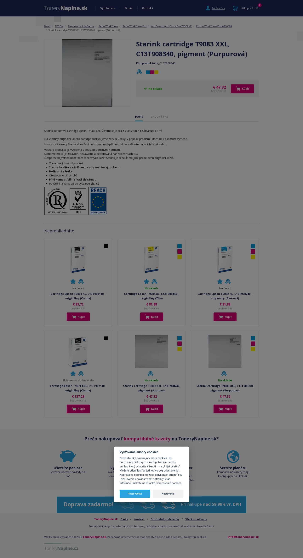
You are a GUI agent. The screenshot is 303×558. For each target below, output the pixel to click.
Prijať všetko (135, 493)
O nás (129, 8)
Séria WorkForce (108, 26)
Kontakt (147, 8)
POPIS (139, 116)
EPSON (59, 26)
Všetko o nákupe (196, 519)
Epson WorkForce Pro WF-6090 (214, 26)
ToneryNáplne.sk (94, 537)
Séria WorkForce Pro (134, 26)
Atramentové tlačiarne (81, 26)
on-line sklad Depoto (169, 537)
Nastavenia (168, 493)
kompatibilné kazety (147, 439)
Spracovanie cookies (168, 483)
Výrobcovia (107, 8)
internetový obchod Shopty (138, 537)
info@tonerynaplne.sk (243, 537)
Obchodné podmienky (165, 519)
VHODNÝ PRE (159, 116)
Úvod (47, 26)
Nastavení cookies (195, 537)
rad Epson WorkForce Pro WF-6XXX (171, 26)
